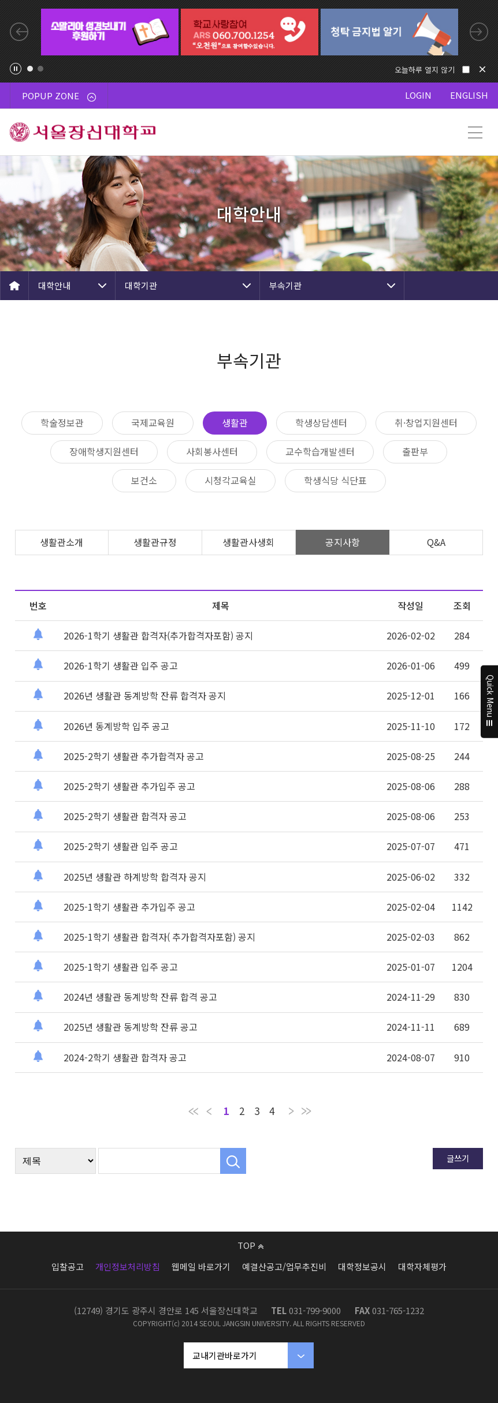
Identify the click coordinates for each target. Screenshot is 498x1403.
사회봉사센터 (212, 451)
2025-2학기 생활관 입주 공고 (121, 846)
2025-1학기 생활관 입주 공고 (121, 967)
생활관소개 (61, 542)
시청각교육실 (231, 480)
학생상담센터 (321, 422)
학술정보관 (62, 422)
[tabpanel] (110, 32)
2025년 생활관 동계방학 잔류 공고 (131, 1027)
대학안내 (54, 285)
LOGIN (418, 95)
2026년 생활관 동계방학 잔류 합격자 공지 (145, 695)
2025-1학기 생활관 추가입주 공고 (129, 907)
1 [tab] (30, 69)
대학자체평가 (422, 1266)
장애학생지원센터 (104, 451)
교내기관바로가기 (224, 1355)
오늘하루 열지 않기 (425, 69)
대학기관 (141, 285)
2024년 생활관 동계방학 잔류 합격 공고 (140, 997)
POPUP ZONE (59, 95)
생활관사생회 (248, 542)
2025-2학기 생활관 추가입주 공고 (129, 786)
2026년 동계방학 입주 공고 (116, 726)
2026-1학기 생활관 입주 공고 (121, 665)
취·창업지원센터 (426, 422)
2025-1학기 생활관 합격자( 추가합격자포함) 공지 (159, 937)
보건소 (144, 480)
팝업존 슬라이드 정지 (15, 68)
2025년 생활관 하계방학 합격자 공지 (135, 877)
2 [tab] (40, 69)
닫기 (482, 69)
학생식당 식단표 (335, 480)
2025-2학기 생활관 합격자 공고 (125, 816)
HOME (14, 285)
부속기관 (285, 285)
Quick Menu (490, 702)
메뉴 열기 (475, 132)
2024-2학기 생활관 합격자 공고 (125, 1057)
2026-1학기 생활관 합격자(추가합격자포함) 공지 (158, 635)
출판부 (415, 451)
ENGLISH (469, 95)
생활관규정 (155, 542)
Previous (19, 32)
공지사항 (342, 542)
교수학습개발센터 (320, 451)
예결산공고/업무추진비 (284, 1266)
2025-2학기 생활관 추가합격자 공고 (134, 756)
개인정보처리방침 (127, 1266)
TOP (250, 1245)
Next (479, 32)
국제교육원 (152, 422)
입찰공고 (67, 1266)
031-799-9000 (315, 1310)
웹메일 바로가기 (201, 1266)
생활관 (235, 422)
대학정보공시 (362, 1266)
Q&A (436, 542)
